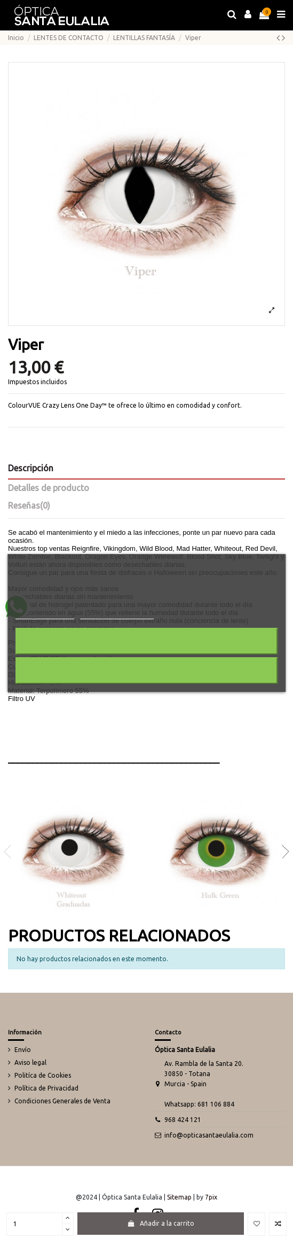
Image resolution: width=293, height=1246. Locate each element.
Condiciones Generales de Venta (62, 1100)
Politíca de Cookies (42, 1075)
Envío (22, 1049)
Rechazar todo (146, 640)
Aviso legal (30, 1062)
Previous (10, 851)
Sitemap (179, 1197)
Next (282, 851)
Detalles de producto (48, 488)
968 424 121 (182, 1119)
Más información (44, 614)
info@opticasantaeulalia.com (209, 1135)
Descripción (30, 468)
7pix (211, 1197)
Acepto (146, 670)
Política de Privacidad (46, 1088)
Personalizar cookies (117, 614)
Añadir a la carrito (160, 1223)
